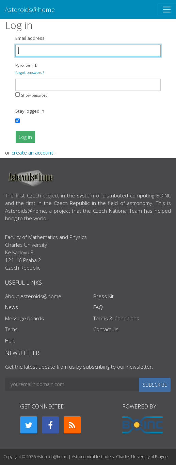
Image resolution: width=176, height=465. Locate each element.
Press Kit (103, 296)
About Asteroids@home (33, 296)
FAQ (98, 307)
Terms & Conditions (116, 318)
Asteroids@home (30, 9)
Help (10, 340)
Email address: (30, 38)
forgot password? (29, 72)
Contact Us (105, 329)
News (11, 307)
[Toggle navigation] (167, 9)
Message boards (24, 318)
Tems (11, 329)
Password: (29, 68)
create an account (33, 152)
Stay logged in (29, 111)
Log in (25, 136)
